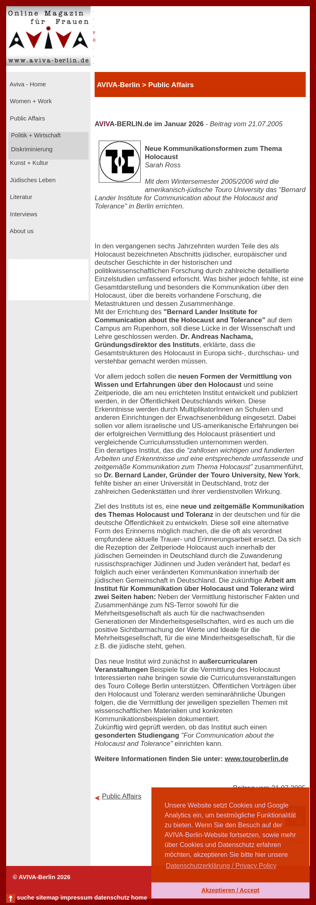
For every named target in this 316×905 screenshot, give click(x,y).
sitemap (47, 897)
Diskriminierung (31, 149)
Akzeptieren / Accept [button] (230, 890)
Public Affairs (26, 118)
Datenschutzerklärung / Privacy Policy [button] (221, 865)
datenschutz (112, 897)
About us (21, 231)
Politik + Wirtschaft (35, 135)
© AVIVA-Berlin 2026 (41, 877)
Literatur (20, 197)
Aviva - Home (27, 84)
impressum (76, 897)
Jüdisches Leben (32, 180)
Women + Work (30, 101)
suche (25, 897)
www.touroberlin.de (256, 759)
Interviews (22, 214)
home (139, 897)
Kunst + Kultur (28, 163)
